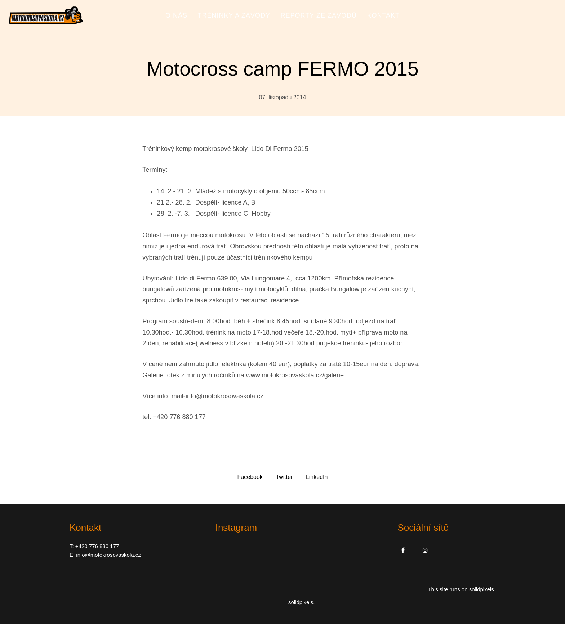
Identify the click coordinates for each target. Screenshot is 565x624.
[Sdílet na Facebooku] (250, 477)
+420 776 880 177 (97, 546)
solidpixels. (482, 589)
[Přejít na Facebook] (402, 550)
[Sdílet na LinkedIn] (317, 477)
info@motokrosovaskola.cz (108, 555)
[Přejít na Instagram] (425, 550)
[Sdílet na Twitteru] (284, 477)
